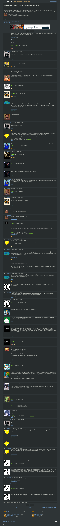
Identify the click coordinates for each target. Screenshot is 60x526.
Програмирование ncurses (38, 514)
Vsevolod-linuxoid (13, 145)
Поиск (29, 1)
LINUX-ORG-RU (13, 302)
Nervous (12, 424)
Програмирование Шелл (37, 511)
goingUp (12, 93)
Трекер (26, 1)
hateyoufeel (12, 388)
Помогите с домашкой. (9, 515)
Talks (7, 3)
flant (11, 77)
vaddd (11, 71)
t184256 (12, 223)
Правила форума (8, 521)
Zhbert (12, 163)
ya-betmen (12, 63)
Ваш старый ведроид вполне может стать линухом (48, 507)
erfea (11, 154)
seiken (12, 463)
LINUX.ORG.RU (7, 1)
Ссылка (16, 37)
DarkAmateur (12, 232)
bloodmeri (12, 116)
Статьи (21, 1)
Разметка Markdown (13, 521)
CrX (11, 256)
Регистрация (52, 1)
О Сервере (4, 521)
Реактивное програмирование (11, 516)
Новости (15, 1)
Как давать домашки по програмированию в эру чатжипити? (21, 5)
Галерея (18, 1)
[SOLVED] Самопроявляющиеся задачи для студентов (14, 511)
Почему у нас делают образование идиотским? (13, 514)
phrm (9, 13)
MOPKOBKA (12, 405)
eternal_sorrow (13, 415)
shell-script (12, 332)
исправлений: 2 (29, 139)
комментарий (9, 51)
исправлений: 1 (32, 416)
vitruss (12, 36)
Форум (24, 1)
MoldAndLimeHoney (14, 45)
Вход (56, 1)
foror (11, 138)
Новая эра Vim (36, 516)
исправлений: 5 (31, 233)
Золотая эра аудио (37, 515)
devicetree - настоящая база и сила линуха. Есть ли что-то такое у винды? (12, 22)
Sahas (11, 85)
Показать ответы (13, 37)
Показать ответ (13, 109)
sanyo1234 (12, 365)
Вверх (56, 521)
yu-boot (12, 399)
